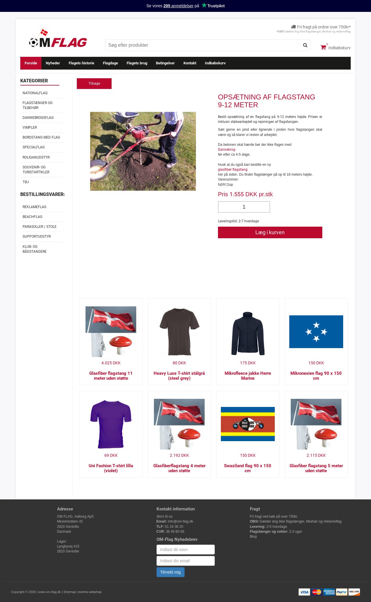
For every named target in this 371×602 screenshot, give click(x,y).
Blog (253, 536)
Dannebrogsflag (38, 118)
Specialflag (34, 147)
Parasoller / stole (40, 227)
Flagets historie (81, 63)
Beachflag (32, 217)
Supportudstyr (37, 236)
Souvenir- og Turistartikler (36, 169)
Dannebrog (226, 150)
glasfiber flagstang (233, 170)
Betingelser (165, 63)
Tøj (26, 182)
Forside (31, 63)
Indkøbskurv (336, 47)
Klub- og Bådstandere (35, 249)
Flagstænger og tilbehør (37, 105)
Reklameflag (34, 207)
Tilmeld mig (170, 572)
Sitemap (69, 592)
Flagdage (110, 63)
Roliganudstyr (36, 157)
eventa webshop (89, 592)
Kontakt (189, 63)
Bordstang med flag (41, 137)
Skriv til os (164, 516)
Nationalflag (35, 93)
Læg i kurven (270, 232)
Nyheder (53, 63)
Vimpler (30, 128)
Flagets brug (137, 63)
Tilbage (94, 83)
